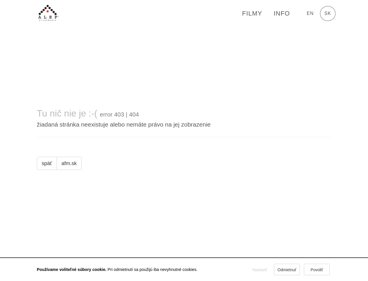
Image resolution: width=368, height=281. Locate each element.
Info (282, 13)
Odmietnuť (286, 269)
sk (327, 13)
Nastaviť (259, 269)
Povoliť (316, 269)
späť (47, 163)
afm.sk (69, 163)
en (310, 13)
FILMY (252, 13)
